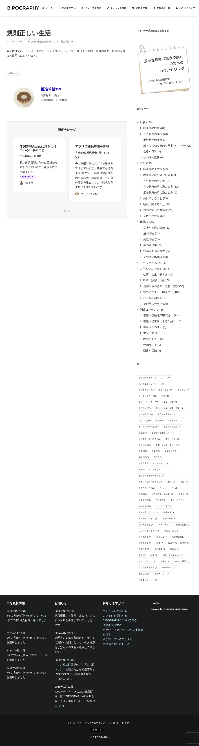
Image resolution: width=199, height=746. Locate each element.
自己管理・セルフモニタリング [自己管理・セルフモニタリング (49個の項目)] (155, 378)
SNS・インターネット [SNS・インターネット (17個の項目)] (168, 445)
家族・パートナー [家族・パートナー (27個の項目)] (149, 402)
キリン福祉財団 (64, 664)
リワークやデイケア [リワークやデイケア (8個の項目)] (149, 531)
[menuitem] (46, 8)
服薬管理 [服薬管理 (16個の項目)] (171, 451)
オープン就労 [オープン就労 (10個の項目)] (164, 506)
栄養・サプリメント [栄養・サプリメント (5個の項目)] (172, 555)
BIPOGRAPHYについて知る (120, 620)
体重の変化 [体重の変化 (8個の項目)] (182, 525)
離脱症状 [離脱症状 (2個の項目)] (144, 574)
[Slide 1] (65, 211)
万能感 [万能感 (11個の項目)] (161, 500)
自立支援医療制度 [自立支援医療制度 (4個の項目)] (148, 567)
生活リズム (13, 73)
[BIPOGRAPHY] (22, 8)
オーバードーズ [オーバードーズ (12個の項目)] (169, 488)
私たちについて (187, 8)
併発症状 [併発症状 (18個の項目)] (145, 445)
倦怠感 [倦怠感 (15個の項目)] (144, 457)
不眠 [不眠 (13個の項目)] (184, 482)
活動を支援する (112, 625)
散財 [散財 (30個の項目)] (166, 396)
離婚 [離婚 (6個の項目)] (154, 555)
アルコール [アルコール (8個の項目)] (164, 525)
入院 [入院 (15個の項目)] (158, 457)
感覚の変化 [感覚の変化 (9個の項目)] (168, 518)
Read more (28, 181)
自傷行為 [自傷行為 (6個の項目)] (144, 549)
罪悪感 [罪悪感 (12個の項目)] (183, 494)
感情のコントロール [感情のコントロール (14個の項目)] (150, 469)
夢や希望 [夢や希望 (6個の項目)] (159, 549)
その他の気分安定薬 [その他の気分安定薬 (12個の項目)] (163, 494)
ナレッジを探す (92, 8)
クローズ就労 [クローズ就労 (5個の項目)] (181, 561)
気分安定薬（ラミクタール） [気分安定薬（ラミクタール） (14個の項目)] (154, 463)
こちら (59, 705)
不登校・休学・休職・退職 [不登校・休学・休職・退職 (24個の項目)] (169, 408)
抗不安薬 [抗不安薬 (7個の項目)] (161, 537)
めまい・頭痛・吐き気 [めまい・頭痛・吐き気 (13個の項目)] (151, 482)
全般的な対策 (44, 41)
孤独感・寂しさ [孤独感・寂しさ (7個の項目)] (172, 531)
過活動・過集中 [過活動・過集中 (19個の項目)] (161, 433)
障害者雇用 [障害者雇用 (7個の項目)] (145, 543)
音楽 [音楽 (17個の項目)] (156, 451)
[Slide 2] (69, 211)
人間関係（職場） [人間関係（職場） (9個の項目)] (148, 518)
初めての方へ (68, 8)
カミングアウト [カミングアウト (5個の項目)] (147, 561)
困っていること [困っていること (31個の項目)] (148, 396)
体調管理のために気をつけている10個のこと (38, 153)
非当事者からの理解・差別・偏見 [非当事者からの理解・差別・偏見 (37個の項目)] (156, 390)
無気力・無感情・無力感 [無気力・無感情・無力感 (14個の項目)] (152, 476)
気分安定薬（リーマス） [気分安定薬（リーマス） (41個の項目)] (152, 384)
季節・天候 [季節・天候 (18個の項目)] (172, 439)
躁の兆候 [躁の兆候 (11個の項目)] (145, 506)
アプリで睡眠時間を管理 (92, 159)
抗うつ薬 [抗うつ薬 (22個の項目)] (145, 420)
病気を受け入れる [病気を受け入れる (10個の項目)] (149, 512)
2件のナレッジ (38, 615)
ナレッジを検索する (115, 610)
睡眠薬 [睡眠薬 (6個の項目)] (174, 549)
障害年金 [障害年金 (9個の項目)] (168, 512)
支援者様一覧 (163, 8)
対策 (33, 41)
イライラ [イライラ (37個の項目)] (183, 390)
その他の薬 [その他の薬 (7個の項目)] (145, 537)
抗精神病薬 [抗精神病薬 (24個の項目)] (146, 414)
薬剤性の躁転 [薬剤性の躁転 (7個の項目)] (179, 537)
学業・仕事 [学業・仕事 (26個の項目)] (170, 402)
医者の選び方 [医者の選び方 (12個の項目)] (147, 488)
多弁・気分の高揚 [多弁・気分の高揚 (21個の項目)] (149, 427)
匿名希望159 (67, 41)
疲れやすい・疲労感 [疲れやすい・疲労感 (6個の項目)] (178, 543)
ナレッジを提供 (118, 8)
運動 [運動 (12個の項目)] (143, 494)
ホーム (48, 8)
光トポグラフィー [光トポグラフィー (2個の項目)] (148, 580)
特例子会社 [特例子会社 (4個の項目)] (168, 567)
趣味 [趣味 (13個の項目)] (171, 482)
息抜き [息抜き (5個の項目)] (164, 561)
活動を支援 (141, 8)
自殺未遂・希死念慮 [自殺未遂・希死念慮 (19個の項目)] (150, 439)
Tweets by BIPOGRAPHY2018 (169, 609)
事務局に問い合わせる (116, 643)
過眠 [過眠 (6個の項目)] (142, 555)
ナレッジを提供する (115, 615)
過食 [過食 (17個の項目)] (143, 451)
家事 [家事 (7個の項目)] (159, 543)
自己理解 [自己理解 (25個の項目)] (145, 408)
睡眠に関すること (101, 165)
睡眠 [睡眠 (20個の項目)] (143, 433)
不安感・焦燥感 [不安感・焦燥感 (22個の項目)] (167, 414)
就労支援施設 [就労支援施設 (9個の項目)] (146, 525)
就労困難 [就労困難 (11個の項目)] (145, 500)
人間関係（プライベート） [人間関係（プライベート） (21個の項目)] (169, 420)
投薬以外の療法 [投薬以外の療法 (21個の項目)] (172, 427)
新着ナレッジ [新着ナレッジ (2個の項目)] (161, 574)
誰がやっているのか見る (117, 639)
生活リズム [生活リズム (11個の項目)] (178, 500)
